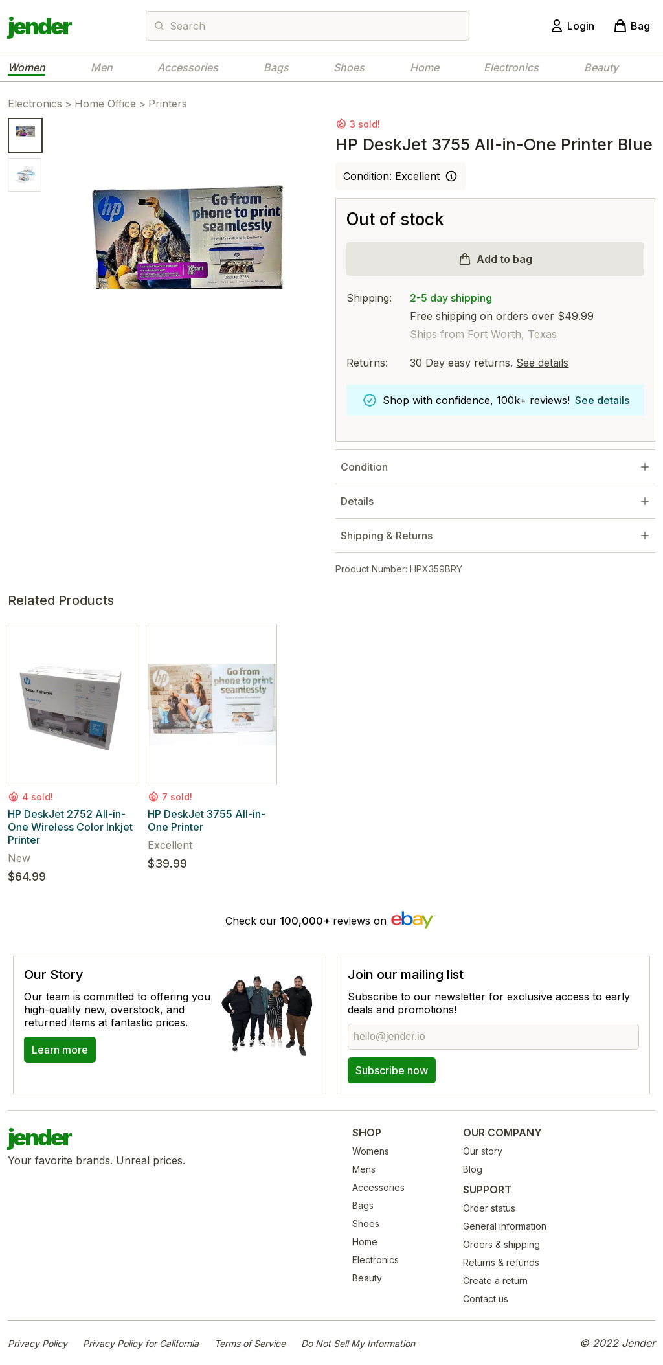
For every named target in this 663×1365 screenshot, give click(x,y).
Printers (167, 103)
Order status (489, 1207)
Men (102, 67)
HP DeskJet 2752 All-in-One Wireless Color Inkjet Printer (70, 826)
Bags (276, 67)
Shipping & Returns (387, 535)
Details (357, 501)
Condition (364, 466)
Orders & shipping (501, 1244)
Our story (482, 1150)
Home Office (105, 103)
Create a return (495, 1280)
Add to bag (504, 259)
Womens (370, 1150)
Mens (364, 1169)
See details (542, 362)
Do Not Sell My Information (358, 1343)
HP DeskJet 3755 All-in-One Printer (206, 820)
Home (424, 67)
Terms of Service (250, 1343)
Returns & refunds (501, 1262)
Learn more (60, 1049)
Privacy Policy (37, 1343)
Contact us (485, 1298)
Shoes (349, 67)
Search (187, 25)
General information (504, 1226)
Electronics (511, 67)
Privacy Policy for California (141, 1343)
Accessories (187, 67)
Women (26, 67)
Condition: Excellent (391, 176)
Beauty (601, 67)
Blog (472, 1169)
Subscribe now (391, 1070)
